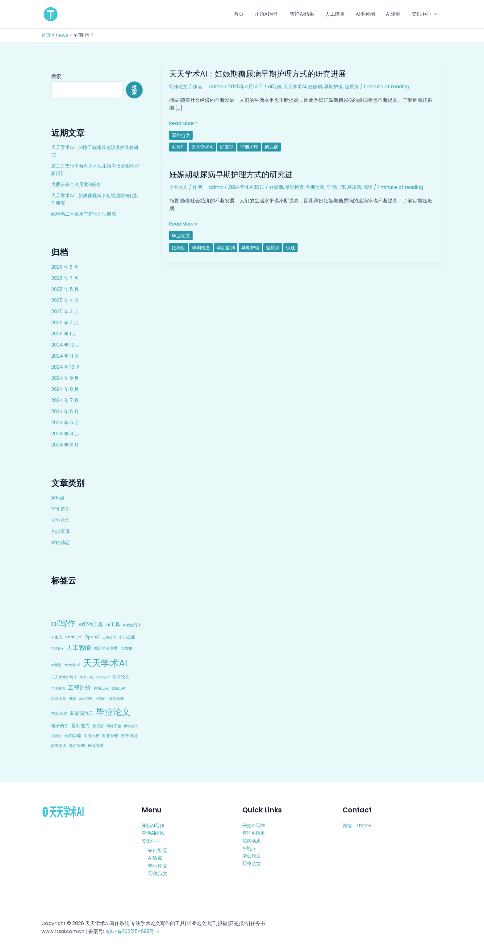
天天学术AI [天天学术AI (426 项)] (105, 663)
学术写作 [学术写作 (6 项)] (103, 677)
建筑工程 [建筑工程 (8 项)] (101, 688)
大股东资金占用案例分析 (78, 184)
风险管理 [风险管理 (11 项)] (96, 746)
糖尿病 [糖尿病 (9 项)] (98, 725)
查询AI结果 (154, 832)
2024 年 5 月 (65, 422)
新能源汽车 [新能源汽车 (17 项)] (81, 713)
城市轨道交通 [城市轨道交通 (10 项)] (106, 648)
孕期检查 (298, 187)
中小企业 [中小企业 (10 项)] (127, 637)
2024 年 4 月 (65, 433)
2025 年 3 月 (65, 311)
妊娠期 (319, 86)
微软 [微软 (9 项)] (72, 698)
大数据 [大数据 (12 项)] (127, 648)
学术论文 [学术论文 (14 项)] (121, 677)
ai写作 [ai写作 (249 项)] (63, 623)
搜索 (56, 76)
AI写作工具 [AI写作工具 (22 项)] (90, 624)
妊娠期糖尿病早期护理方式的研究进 (233, 174)
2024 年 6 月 (65, 411)
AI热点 (58, 497)
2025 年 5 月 (65, 289)
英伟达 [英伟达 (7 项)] (56, 735)
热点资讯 (61, 531)
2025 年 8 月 (65, 267)
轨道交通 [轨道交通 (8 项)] (58, 745)
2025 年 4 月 (65, 300)
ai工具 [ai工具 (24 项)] (113, 624)
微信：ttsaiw (357, 825)
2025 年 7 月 (65, 278)
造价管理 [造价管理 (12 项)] (77, 746)
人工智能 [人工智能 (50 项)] (78, 647)
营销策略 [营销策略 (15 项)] (72, 735)
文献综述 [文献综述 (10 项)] (59, 713)
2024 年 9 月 (65, 378)
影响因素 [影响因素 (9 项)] (58, 698)
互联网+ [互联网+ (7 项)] (57, 648)
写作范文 (61, 508)
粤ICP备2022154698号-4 (134, 931)
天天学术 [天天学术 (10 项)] (72, 664)
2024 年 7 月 (65, 400)
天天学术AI (298, 86)
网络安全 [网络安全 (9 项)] (113, 725)
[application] (435, 14)
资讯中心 (151, 840)
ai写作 (277, 86)
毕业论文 (61, 520)
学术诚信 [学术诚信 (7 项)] (58, 688)
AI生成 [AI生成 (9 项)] (56, 637)
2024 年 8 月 (65, 389)
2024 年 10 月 (66, 367)
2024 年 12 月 (66, 344)
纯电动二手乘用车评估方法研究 (85, 214)
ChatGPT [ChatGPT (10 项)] (73, 637)
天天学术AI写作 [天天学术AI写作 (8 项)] (64, 677)
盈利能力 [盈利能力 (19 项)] (80, 725)
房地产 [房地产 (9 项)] (100, 698)
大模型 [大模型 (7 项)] (56, 664)
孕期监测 (320, 187)
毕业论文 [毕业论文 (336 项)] (113, 712)
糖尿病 (358, 86)
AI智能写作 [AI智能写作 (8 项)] (132, 625)
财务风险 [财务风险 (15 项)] (129, 735)
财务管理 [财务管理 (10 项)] (110, 735)
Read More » (184, 123)
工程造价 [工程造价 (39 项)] (79, 687)
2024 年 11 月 (65, 355)
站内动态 (61, 542)
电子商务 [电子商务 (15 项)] (60, 726)
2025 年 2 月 (65, 322)
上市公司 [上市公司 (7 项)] (109, 637)
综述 (376, 187)
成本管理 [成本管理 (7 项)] (86, 698)
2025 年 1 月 (64, 333)
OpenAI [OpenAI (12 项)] (92, 637)
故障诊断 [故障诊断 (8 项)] (116, 698)
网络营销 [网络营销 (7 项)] (131, 726)
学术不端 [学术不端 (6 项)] (86, 677)
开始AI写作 (154, 825)
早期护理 (339, 86)
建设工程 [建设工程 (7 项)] (118, 688)
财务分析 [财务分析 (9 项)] (91, 735)
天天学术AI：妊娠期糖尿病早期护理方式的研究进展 (261, 73)
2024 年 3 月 (65, 444)
